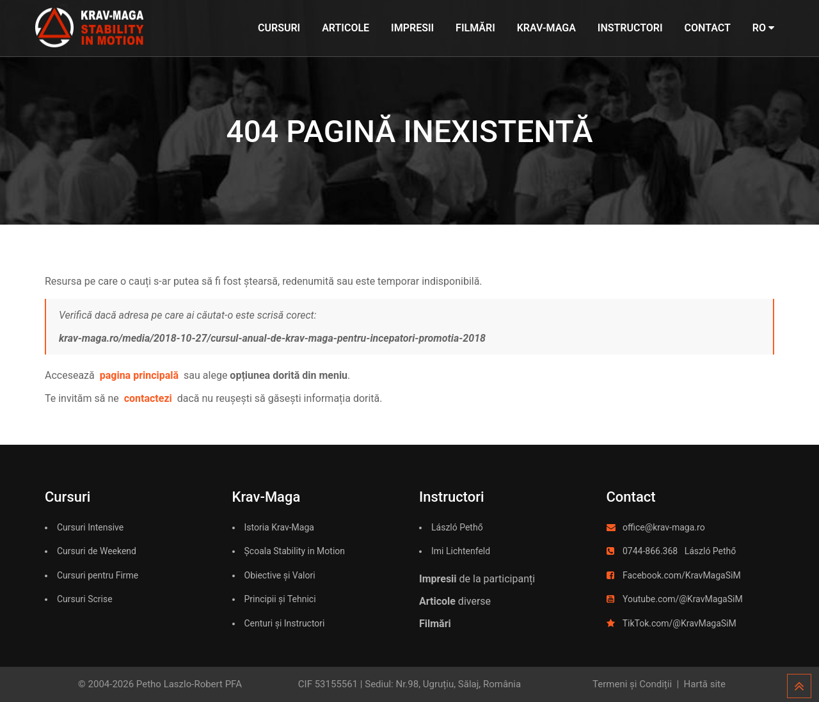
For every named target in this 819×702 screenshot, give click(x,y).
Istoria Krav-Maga (279, 527)
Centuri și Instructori (284, 623)
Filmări (475, 28)
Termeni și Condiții (632, 684)
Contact (708, 28)
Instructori (630, 28)
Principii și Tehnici (280, 599)
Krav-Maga (546, 28)
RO (763, 28)
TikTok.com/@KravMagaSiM (679, 623)
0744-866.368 (650, 551)
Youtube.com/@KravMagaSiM (683, 599)
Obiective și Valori (279, 575)
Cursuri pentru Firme (97, 575)
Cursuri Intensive (90, 527)
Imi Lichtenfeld (460, 551)
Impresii (412, 28)
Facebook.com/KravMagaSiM (682, 575)
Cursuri (279, 28)
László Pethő (457, 527)
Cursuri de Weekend (96, 551)
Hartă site (705, 684)
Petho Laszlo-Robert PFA (189, 684)
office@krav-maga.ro (664, 527)
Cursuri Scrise (85, 599)
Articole (345, 28)
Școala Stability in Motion (295, 551)
